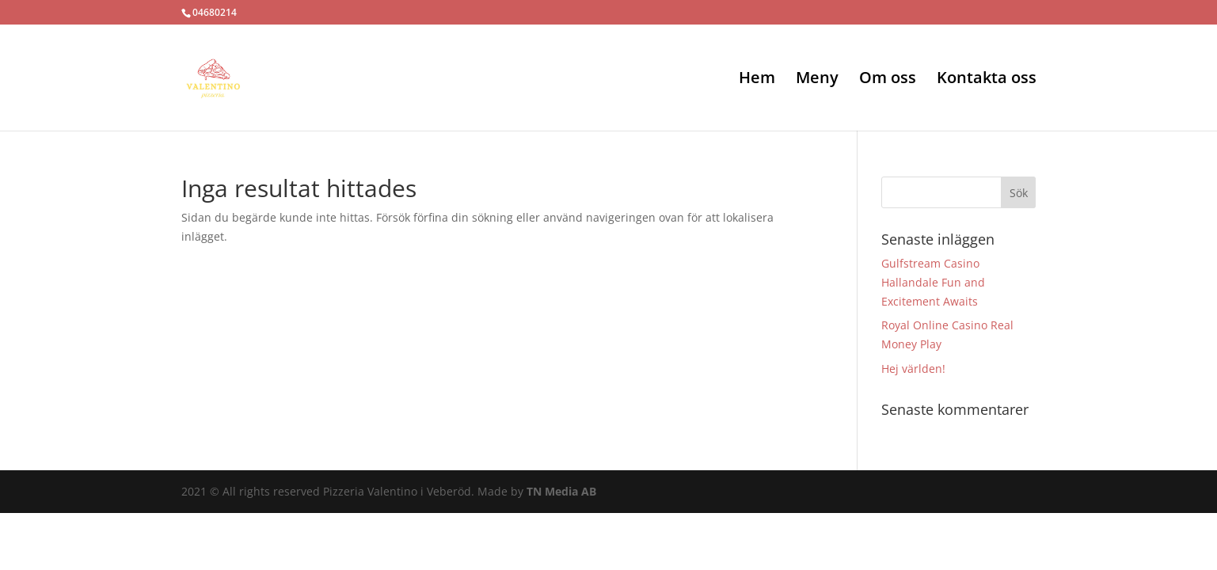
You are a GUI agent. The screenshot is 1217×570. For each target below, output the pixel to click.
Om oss (887, 80)
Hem (757, 80)
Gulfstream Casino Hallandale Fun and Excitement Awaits (933, 282)
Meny (817, 80)
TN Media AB (561, 491)
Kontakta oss (986, 80)
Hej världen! (913, 368)
